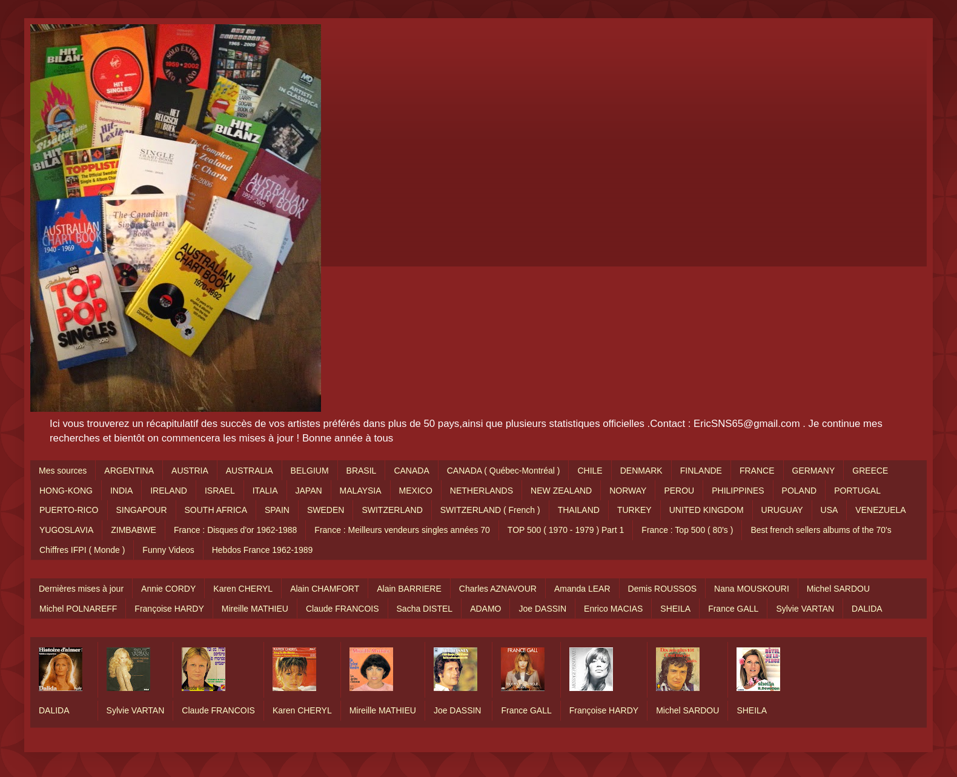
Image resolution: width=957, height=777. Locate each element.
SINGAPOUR (141, 510)
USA (829, 510)
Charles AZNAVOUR (498, 588)
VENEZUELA (880, 510)
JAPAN (309, 490)
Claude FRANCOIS (342, 608)
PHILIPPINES (738, 490)
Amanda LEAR (582, 588)
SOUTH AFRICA (216, 510)
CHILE (589, 470)
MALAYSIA (361, 490)
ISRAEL (220, 490)
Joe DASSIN (542, 608)
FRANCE (757, 470)
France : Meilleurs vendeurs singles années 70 (402, 530)
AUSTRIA (189, 470)
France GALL (733, 608)
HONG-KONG (66, 490)
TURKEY (634, 510)
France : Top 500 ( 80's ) (687, 530)
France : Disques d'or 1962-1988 (235, 530)
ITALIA (265, 490)
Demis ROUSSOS (662, 588)
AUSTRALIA (249, 470)
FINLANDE (701, 470)
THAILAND (579, 510)
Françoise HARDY (169, 608)
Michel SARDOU (838, 588)
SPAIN (277, 510)
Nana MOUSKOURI (751, 588)
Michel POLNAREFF (78, 608)
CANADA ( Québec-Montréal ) (503, 470)
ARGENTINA (129, 470)
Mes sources (63, 470)
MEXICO (415, 490)
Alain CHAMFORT (324, 588)
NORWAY (627, 490)
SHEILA (675, 608)
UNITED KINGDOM (706, 510)
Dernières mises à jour (81, 588)
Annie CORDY (168, 588)
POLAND (799, 490)
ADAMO (485, 608)
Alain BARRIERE (409, 588)
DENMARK (641, 470)
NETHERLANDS (481, 490)
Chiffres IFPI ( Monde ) (82, 550)
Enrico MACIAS (613, 608)
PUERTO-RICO (69, 510)
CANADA (411, 470)
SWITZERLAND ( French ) (490, 510)
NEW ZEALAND (561, 490)
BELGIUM (310, 470)
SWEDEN (325, 510)
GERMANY (813, 470)
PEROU (679, 490)
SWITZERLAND (392, 510)
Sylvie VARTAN (805, 608)
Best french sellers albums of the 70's (820, 530)
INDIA (121, 490)
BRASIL (361, 470)
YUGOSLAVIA (66, 530)
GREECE (870, 470)
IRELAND (168, 490)
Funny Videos (168, 550)
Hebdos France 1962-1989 (262, 550)
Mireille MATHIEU (255, 608)
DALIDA (867, 608)
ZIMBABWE (133, 530)
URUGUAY (782, 510)
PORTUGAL (857, 490)
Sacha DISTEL (425, 608)
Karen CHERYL (243, 588)
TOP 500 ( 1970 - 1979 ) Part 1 (566, 530)
